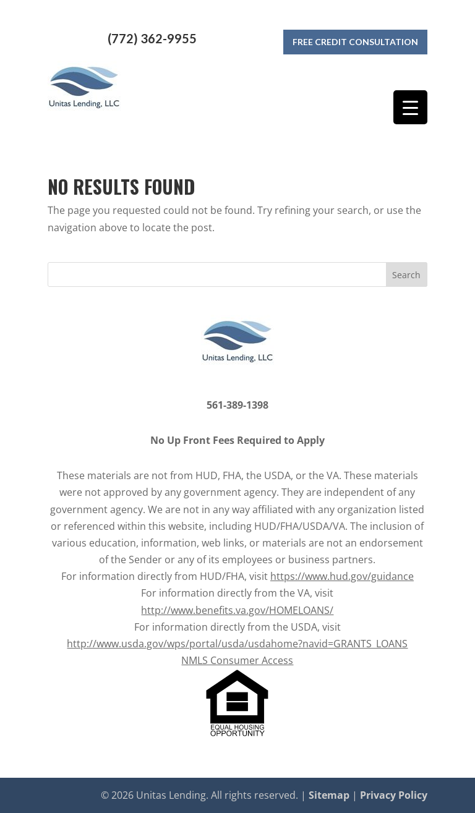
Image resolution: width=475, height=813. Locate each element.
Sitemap (329, 795)
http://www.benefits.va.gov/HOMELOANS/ (237, 610)
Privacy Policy (393, 795)
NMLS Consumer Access (237, 660)
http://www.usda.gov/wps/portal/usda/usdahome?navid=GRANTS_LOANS (237, 643)
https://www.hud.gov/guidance (342, 576)
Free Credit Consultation (355, 38)
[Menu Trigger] (410, 107)
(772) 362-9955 (152, 38)
